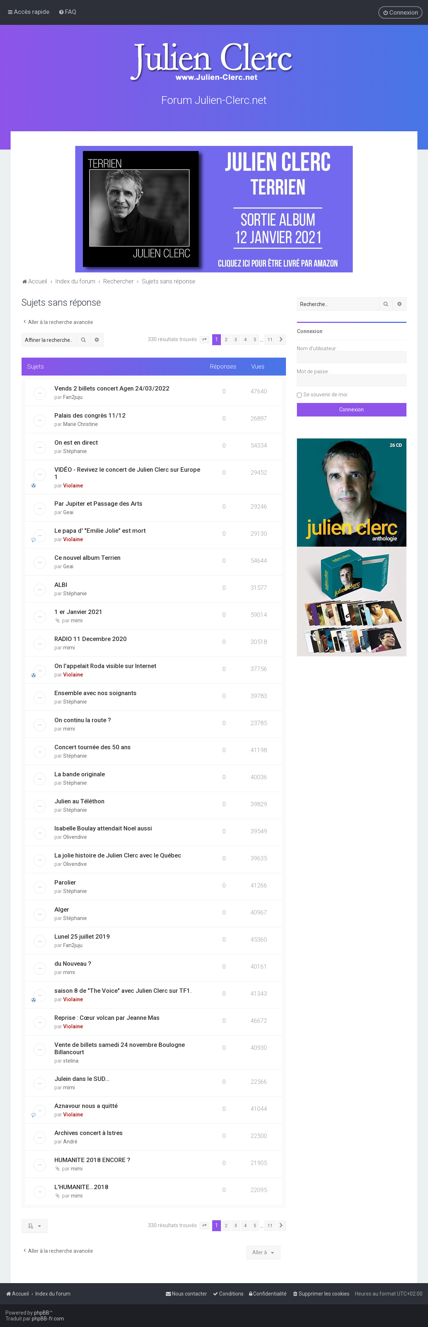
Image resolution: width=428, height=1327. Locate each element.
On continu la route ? (82, 719)
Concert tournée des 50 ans (92, 746)
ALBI (60, 584)
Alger (61, 909)
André (70, 1141)
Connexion (309, 331)
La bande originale (79, 773)
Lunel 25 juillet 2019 (82, 936)
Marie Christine (80, 424)
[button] (204, 339)
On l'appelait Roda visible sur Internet (105, 665)
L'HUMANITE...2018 (81, 1186)
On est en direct (76, 442)
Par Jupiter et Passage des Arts (98, 503)
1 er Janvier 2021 (78, 611)
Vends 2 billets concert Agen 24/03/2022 (111, 388)
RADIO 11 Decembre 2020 (90, 638)
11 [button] (269, 339)
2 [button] (226, 339)
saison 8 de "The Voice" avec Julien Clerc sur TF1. (123, 990)
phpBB (41, 1313)
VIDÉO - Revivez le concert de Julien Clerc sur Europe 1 (127, 472)
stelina (71, 1060)
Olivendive (75, 837)
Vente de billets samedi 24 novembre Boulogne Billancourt (119, 1048)
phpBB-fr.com (48, 1319)
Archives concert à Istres (88, 1132)
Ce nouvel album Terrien (87, 557)
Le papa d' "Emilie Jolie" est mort (100, 530)
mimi (77, 620)
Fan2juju (73, 397)
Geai (68, 512)
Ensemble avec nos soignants (95, 692)
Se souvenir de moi (325, 394)
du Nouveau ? (72, 963)
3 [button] (235, 339)
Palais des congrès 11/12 (90, 415)
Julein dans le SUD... (82, 1078)
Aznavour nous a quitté (86, 1105)
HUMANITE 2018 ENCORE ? (92, 1159)
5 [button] (254, 339)
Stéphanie (75, 451)
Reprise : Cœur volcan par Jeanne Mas (107, 1017)
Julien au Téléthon (79, 800)
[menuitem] (67, 11)
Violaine (73, 485)
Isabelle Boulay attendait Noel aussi (103, 828)
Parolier (65, 882)
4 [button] (245, 339)
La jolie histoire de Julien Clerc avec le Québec (117, 855)
